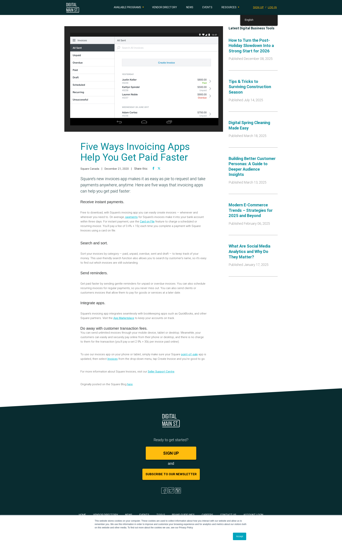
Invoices (112, 359)
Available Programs (127, 7)
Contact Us (228, 515)
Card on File (147, 221)
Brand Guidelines (183, 515)
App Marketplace (123, 318)
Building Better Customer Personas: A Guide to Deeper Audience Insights (252, 166)
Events (207, 7)
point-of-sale (189, 354)
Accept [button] (239, 536)
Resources (229, 7)
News (189, 7)
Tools (160, 515)
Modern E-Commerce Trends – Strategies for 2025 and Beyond (251, 210)
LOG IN (272, 7)
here (130, 384)
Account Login (253, 515)
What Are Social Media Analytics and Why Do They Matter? (249, 251)
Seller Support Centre (161, 371)
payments (131, 217)
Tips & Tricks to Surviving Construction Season (250, 87)
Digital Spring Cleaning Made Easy (249, 125)
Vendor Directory (164, 7)
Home (82, 515)
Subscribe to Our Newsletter (171, 474)
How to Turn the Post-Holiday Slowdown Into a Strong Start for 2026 (251, 46)
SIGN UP (258, 7)
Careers (207, 515)
